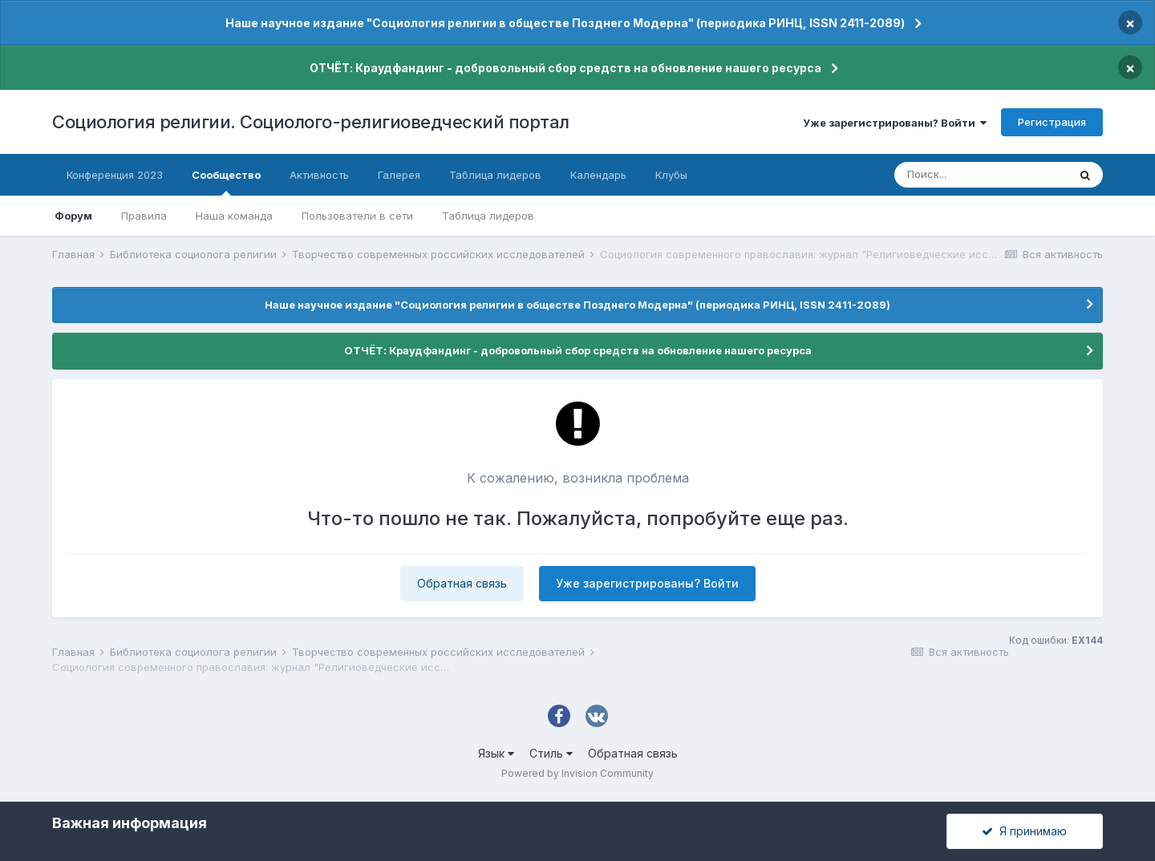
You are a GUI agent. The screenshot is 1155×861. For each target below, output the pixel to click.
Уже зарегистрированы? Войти (895, 122)
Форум (73, 215)
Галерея (399, 174)
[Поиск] (981, 175)
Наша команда (234, 215)
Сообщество (226, 182)
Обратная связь (462, 583)
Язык (496, 753)
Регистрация (1052, 121)
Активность (319, 174)
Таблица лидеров (488, 215)
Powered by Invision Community (577, 773)
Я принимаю (1024, 831)
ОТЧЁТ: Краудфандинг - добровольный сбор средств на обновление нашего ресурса (565, 68)
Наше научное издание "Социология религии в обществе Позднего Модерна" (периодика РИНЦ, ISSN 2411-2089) (565, 23)
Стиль (551, 753)
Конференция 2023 (115, 174)
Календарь (598, 174)
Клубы (671, 174)
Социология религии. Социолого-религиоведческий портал (310, 121)
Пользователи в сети (357, 215)
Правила (144, 215)
